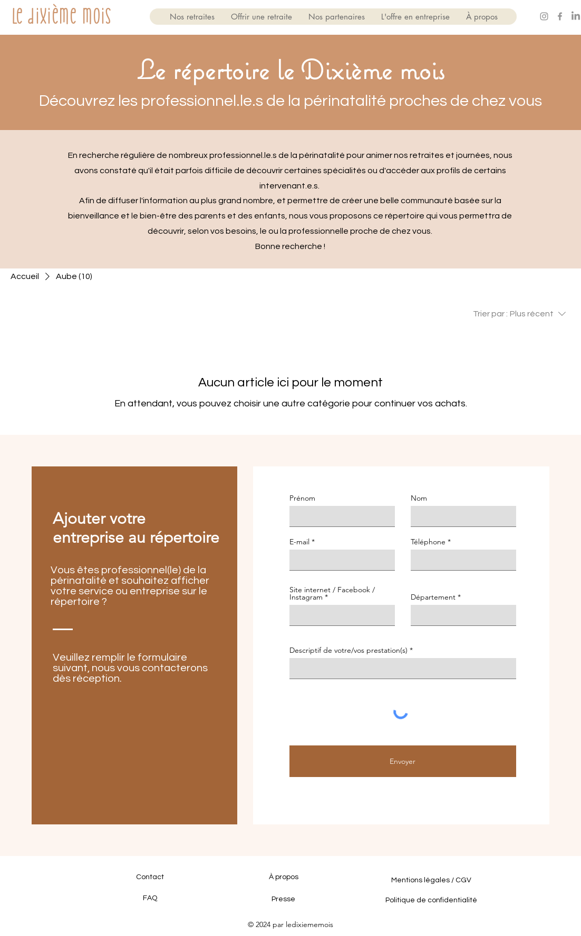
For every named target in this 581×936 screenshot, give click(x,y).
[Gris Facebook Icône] (560, 16)
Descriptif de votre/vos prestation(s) (348, 650)
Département (433, 597)
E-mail (299, 541)
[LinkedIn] (575, 16)
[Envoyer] (402, 761)
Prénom (302, 498)
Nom (419, 498)
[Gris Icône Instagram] (544, 16)
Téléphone (428, 541)
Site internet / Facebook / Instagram (332, 593)
